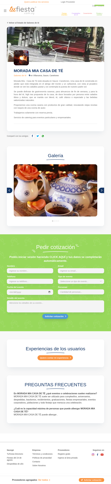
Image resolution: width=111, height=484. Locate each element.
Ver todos (43, 480)
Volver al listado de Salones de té (24, 23)
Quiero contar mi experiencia (54, 358)
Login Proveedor (68, 2)
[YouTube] (102, 455)
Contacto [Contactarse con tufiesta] (36, 462)
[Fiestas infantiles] (64, 9)
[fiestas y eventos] (99, 9)
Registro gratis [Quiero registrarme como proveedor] (64, 454)
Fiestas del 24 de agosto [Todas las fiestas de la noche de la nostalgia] (14, 459)
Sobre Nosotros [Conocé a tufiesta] (39, 465)
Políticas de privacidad (42, 458)
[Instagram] (93, 455)
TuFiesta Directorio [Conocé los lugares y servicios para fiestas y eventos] (15, 454)
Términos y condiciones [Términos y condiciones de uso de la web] (42, 454)
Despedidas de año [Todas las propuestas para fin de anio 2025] (15, 464)
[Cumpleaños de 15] (76, 9)
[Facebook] (97, 455)
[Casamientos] (87, 9)
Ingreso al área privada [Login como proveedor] (67, 458)
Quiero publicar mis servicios (36, 2)
